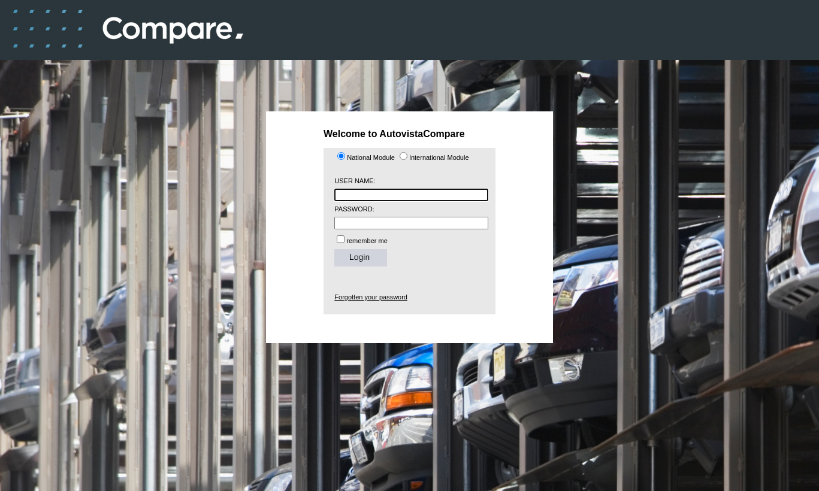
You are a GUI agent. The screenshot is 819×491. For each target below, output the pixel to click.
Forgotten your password (370, 297)
